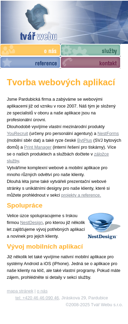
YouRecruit (17, 133)
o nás (42, 291)
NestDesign (31, 222)
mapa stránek (20, 291)
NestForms (108, 133)
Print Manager (38, 147)
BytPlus (84, 140)
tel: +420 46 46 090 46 (37, 297)
